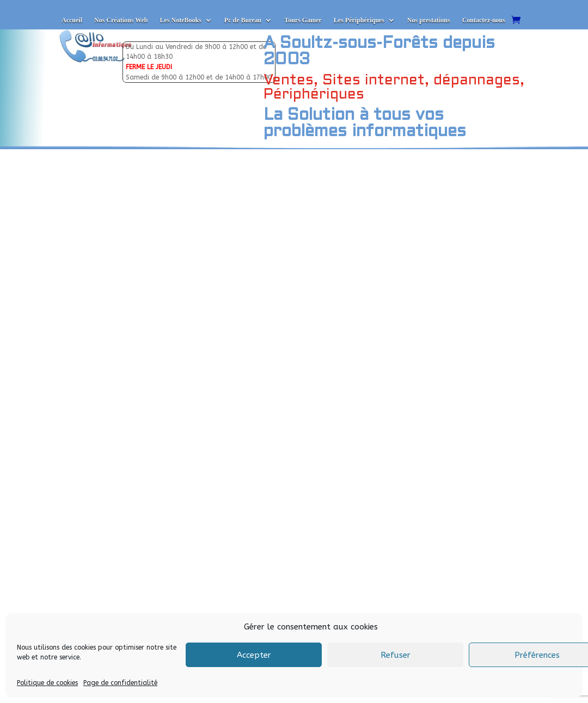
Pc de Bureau (242, 20)
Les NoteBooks (180, 20)
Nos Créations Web (121, 20)
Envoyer (176, 568)
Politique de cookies (47, 683)
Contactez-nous (483, 20)
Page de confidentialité (120, 683)
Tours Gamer (303, 20)
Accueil (72, 20)
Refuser (396, 655)
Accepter (254, 655)
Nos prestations (428, 20)
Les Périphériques (359, 20)
